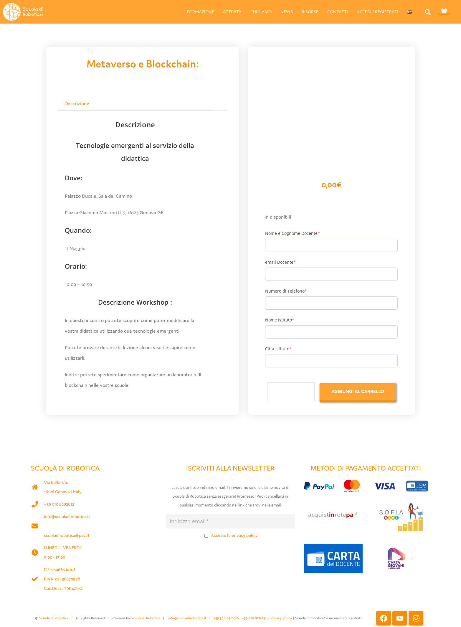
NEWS (286, 11)
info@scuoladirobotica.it (67, 516)
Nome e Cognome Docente (292, 233)
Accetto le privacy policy (234, 535)
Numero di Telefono (286, 291)
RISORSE (310, 11)
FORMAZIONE (200, 11)
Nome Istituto (279, 320)
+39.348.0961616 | (227, 618)
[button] (427, 11)
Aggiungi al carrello (357, 391)
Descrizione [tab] (77, 103)
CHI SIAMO (261, 11)
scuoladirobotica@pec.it (67, 535)
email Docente (280, 262)
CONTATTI (337, 11)
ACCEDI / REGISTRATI (377, 11)
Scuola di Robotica (54, 618)
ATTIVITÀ (232, 11)
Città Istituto (278, 349)
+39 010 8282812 (59, 504)
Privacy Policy (281, 618)
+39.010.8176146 (255, 618)
